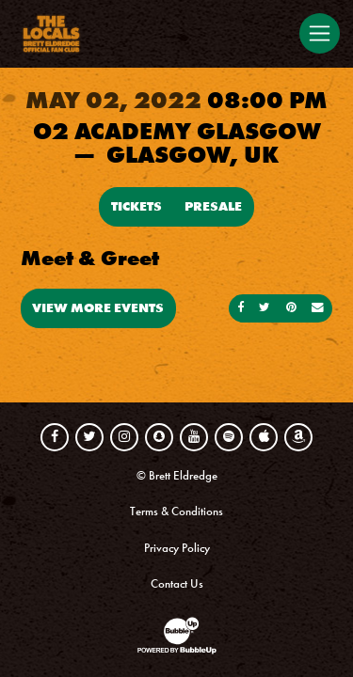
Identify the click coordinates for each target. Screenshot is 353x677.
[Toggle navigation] (319, 33)
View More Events (98, 307)
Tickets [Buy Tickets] (136, 205)
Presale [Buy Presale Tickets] (213, 205)
